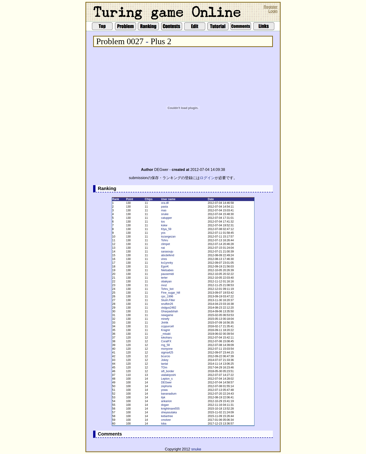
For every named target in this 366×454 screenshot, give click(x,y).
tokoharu (166, 337)
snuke (165, 214)
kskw (164, 225)
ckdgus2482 (168, 307)
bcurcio (165, 356)
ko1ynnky (167, 262)
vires (164, 259)
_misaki (166, 333)
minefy (165, 319)
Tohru (164, 240)
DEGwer (166, 382)
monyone (166, 348)
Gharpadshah (169, 311)
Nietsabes (167, 270)
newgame (167, 315)
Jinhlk (164, 322)
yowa (164, 390)
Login (273, 11)
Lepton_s (166, 378)
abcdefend (167, 255)
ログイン (207, 178)
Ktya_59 (166, 229)
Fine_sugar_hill (170, 292)
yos (163, 232)
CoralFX (166, 341)
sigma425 (167, 352)
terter (164, 277)
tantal (164, 363)
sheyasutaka (169, 412)
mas (163, 210)
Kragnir (165, 330)
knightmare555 (170, 408)
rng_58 (165, 345)
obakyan (166, 281)
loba (163, 423)
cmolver (166, 420)
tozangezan (168, 236)
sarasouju (167, 251)
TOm (164, 367)
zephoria (166, 386)
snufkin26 (167, 304)
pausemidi (167, 274)
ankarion (166, 401)
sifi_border (167, 371)
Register (271, 7)
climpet (165, 244)
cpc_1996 (167, 296)
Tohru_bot (167, 289)
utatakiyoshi (168, 375)
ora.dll (165, 203)
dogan (165, 405)
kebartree (167, 416)
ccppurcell (167, 326)
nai (163, 247)
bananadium (168, 393)
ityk (163, 397)
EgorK (165, 266)
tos (163, 221)
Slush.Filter (168, 300)
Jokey (164, 360)
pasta (164, 206)
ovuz (164, 285)
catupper (166, 218)
